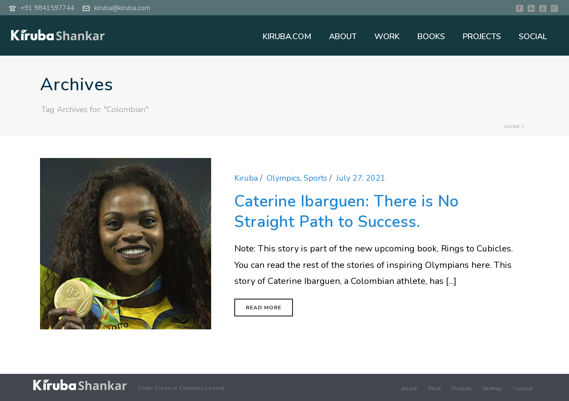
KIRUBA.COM (287, 36)
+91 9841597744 (47, 8)
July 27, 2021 (360, 178)
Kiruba (246, 178)
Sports (315, 178)
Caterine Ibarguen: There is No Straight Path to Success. (346, 211)
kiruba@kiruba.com (122, 8)
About (409, 388)
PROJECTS (482, 36)
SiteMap (492, 388)
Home (512, 127)
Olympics (283, 178)
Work (434, 388)
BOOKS (431, 36)
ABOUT (343, 36)
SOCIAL (533, 36)
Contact (523, 388)
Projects (462, 388)
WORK (387, 36)
